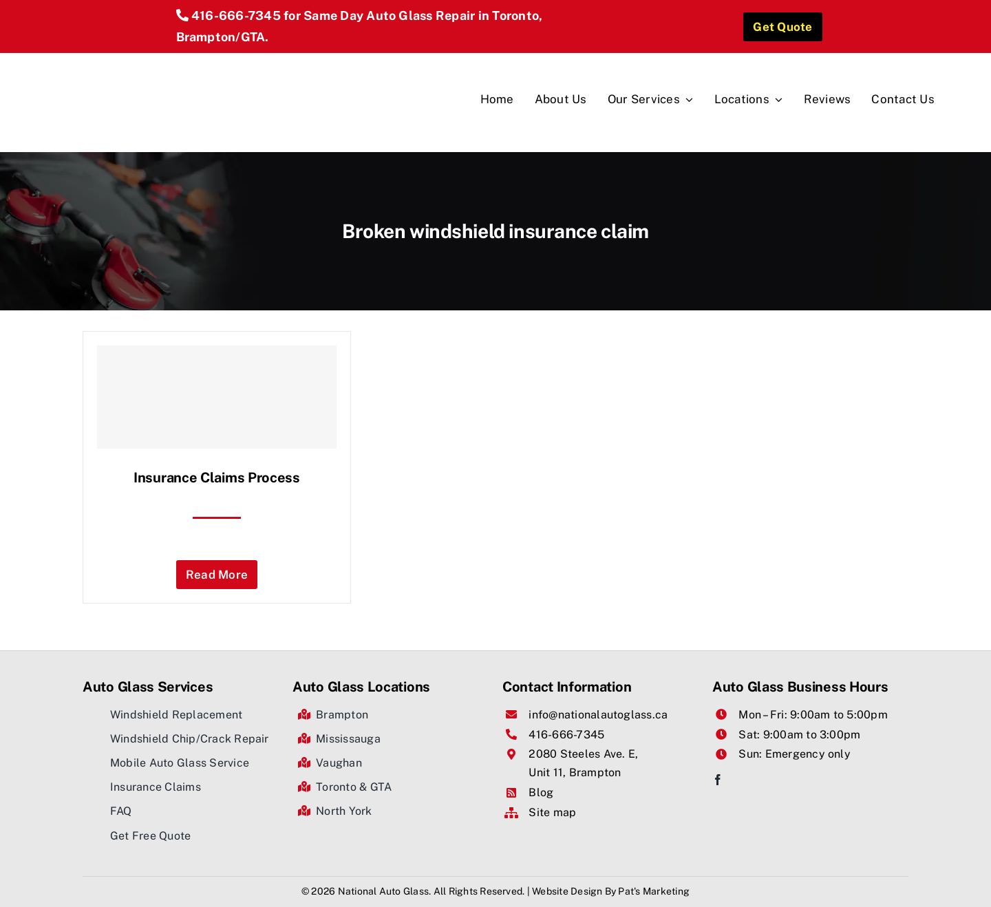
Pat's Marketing (654, 891)
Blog (541, 792)
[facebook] (717, 779)
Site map (552, 812)
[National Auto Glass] (173, 58)
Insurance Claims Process (217, 477)
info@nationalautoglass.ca (598, 714)
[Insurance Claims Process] (217, 397)
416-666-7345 (236, 15)
